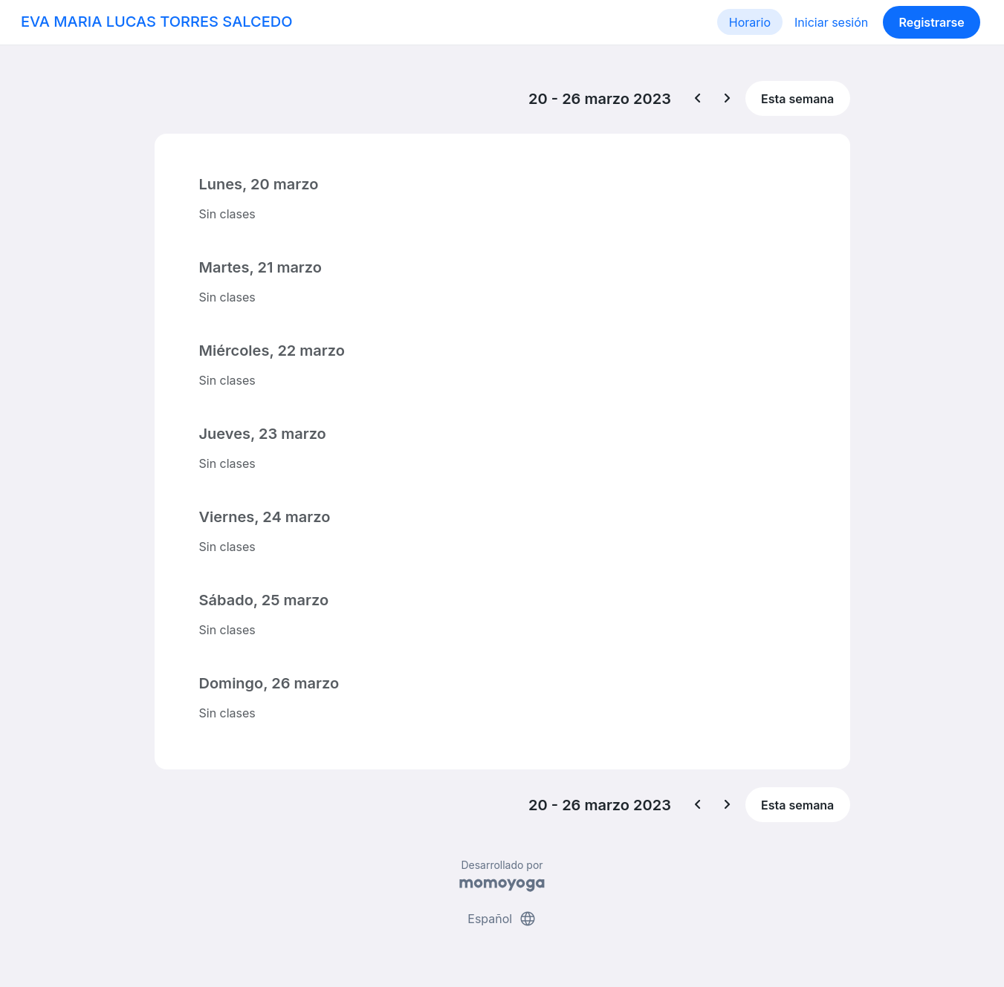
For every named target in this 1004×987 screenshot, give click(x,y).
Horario (750, 22)
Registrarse (931, 22)
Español (501, 919)
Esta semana (797, 98)
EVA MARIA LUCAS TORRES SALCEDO (157, 21)
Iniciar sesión (831, 22)
